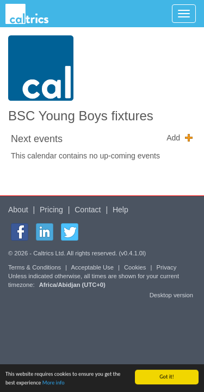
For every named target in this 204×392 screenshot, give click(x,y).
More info (53, 383)
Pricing (51, 209)
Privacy (167, 267)
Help (120, 209)
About (18, 209)
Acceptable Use (92, 267)
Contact (88, 209)
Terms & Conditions (34, 267)
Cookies (135, 267)
